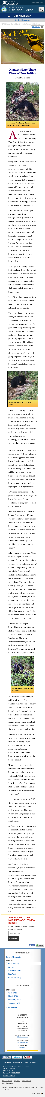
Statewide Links (37, 3)
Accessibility (6, 1062)
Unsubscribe (22, 1047)
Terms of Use (17, 1062)
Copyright (5, 1087)
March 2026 (13, 996)
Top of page (36, 1093)
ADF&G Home (5, 24)
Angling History (14, 978)
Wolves (11, 967)
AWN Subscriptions (22, 1042)
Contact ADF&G (30, 1062)
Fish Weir (12, 974)
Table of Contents (13, 957)
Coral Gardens (14, 971)
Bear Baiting (13, 964)
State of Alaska (11, 3)
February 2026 (14, 1000)
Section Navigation (22, 20)
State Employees (7, 1083)
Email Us (6, 1089)
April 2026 (12, 993)
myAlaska (17, 1081)
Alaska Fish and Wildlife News (31, 24)
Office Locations (9, 1076)
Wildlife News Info (22, 1037)
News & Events (15, 24)
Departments (26, 1081)
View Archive (11, 1007)
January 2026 (14, 1003)
